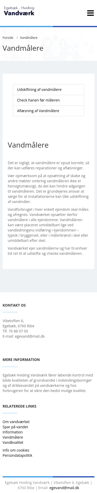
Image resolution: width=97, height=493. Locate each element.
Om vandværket (17, 421)
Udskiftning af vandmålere (39, 89)
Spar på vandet (15, 426)
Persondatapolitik (17, 455)
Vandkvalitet (13, 442)
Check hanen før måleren (38, 100)
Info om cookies (16, 450)
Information (13, 432)
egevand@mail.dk (64, 487)
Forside (8, 37)
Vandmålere (29, 37)
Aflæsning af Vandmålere (38, 110)
